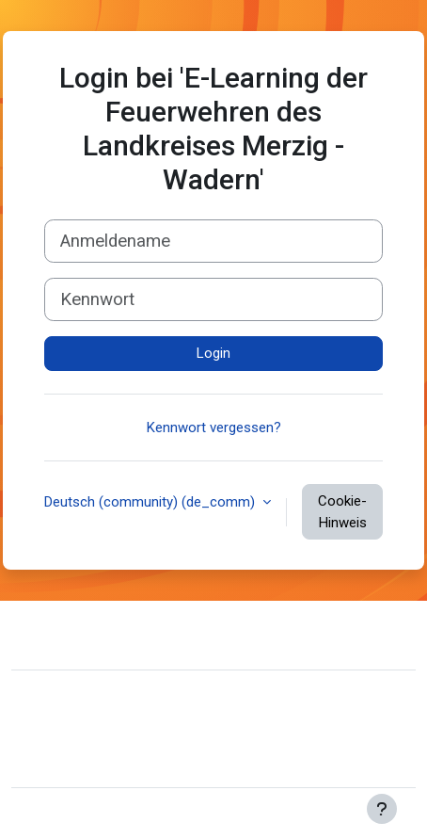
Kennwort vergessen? (214, 427)
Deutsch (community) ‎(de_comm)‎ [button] (151, 501)
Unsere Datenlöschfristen (104, 732)
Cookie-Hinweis (342, 511)
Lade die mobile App (88, 760)
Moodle (126, 813)
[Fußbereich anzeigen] (382, 809)
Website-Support (103, 632)
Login (213, 353)
